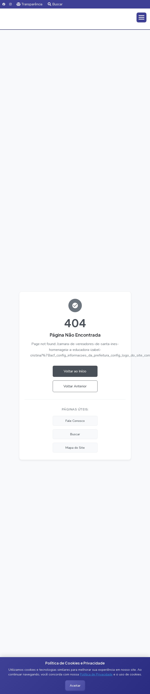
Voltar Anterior (75, 386)
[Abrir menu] (141, 17)
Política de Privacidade (96, 674)
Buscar (55, 4)
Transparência (29, 4)
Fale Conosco (75, 421)
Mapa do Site (75, 447)
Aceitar (75, 685)
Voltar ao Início (75, 371)
